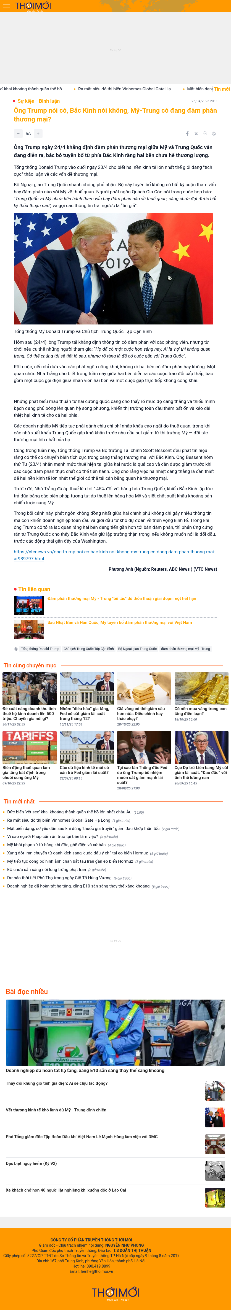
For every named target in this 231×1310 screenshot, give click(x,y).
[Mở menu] (6, 6)
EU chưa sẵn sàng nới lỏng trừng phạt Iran (56, 869)
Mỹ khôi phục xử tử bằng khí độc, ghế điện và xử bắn (66, 845)
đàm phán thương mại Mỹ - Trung (185, 649)
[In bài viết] (214, 133)
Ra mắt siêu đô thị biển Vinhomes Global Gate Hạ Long (68, 820)
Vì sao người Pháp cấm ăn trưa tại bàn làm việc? (62, 836)
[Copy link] (205, 133)
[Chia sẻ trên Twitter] (196, 133)
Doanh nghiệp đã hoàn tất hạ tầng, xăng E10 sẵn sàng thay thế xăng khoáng (88, 886)
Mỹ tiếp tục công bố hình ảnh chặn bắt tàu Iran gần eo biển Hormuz (80, 861)
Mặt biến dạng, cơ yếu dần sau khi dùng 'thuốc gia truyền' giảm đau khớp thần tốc (93, 828)
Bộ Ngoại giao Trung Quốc (137, 649)
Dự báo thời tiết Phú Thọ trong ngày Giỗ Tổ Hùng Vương (69, 878)
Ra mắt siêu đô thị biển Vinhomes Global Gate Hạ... (132, 88)
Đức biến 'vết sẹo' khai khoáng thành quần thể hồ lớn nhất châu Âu (75, 812)
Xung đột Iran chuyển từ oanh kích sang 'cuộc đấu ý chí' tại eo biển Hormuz (87, 853)
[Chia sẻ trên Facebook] (187, 133)
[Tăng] (38, 133)
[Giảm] (18, 133)
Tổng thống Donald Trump (40, 649)
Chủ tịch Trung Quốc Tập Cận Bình (89, 649)
